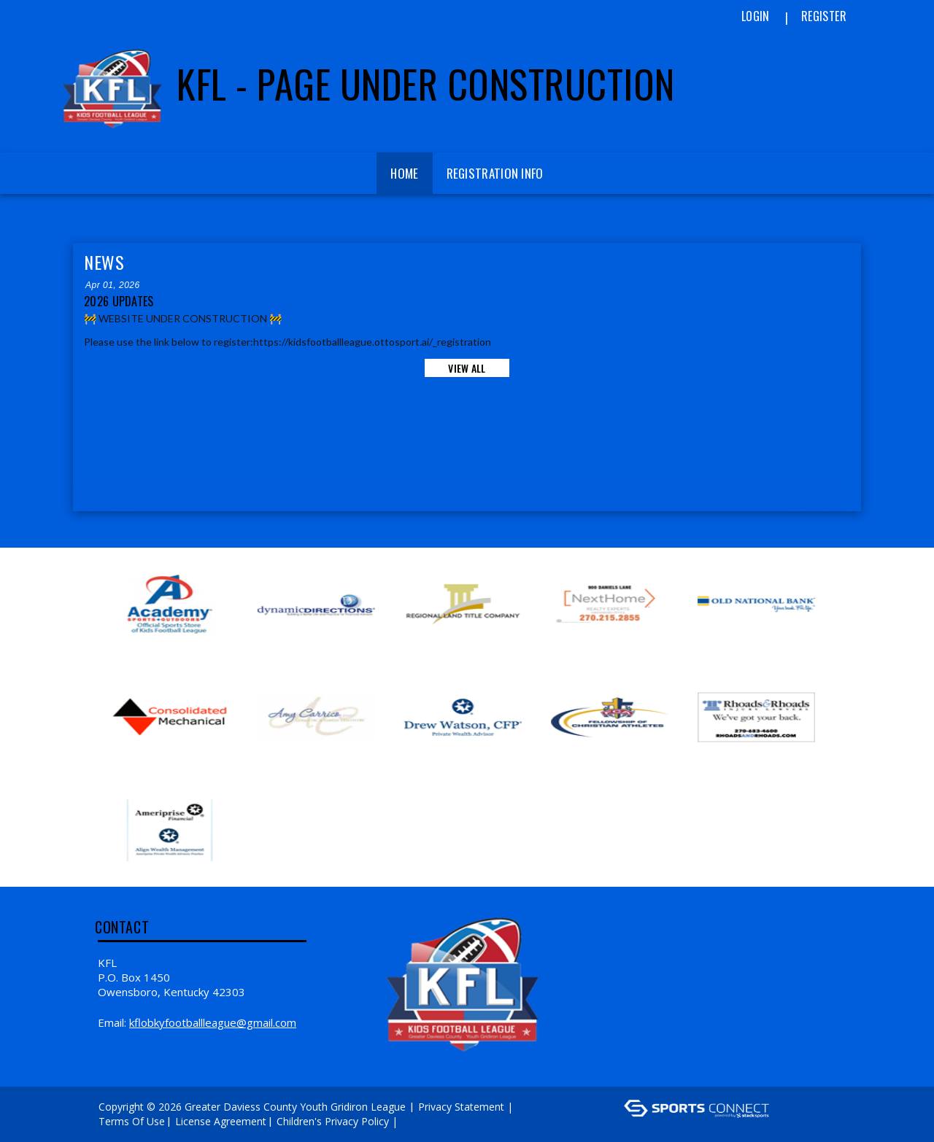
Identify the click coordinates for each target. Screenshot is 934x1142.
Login (755, 16)
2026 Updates (119, 301)
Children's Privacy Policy (333, 1121)
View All (466, 368)
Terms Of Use (132, 1121)
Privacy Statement (461, 1107)
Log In (422, 1121)
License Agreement (220, 1121)
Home (404, 173)
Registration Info (495, 173)
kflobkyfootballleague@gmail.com (212, 1022)
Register (823, 16)
